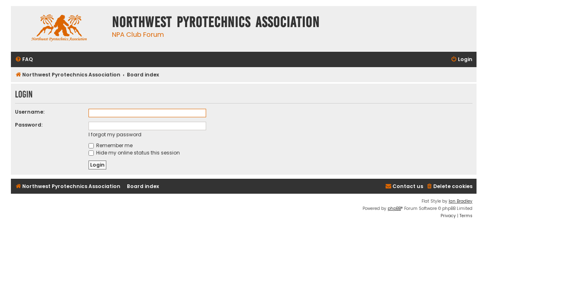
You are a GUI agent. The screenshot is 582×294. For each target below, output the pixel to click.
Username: (29, 111)
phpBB (394, 208)
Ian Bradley (460, 201)
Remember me (111, 145)
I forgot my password (115, 134)
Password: (28, 124)
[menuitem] (24, 59)
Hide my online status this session (134, 152)
